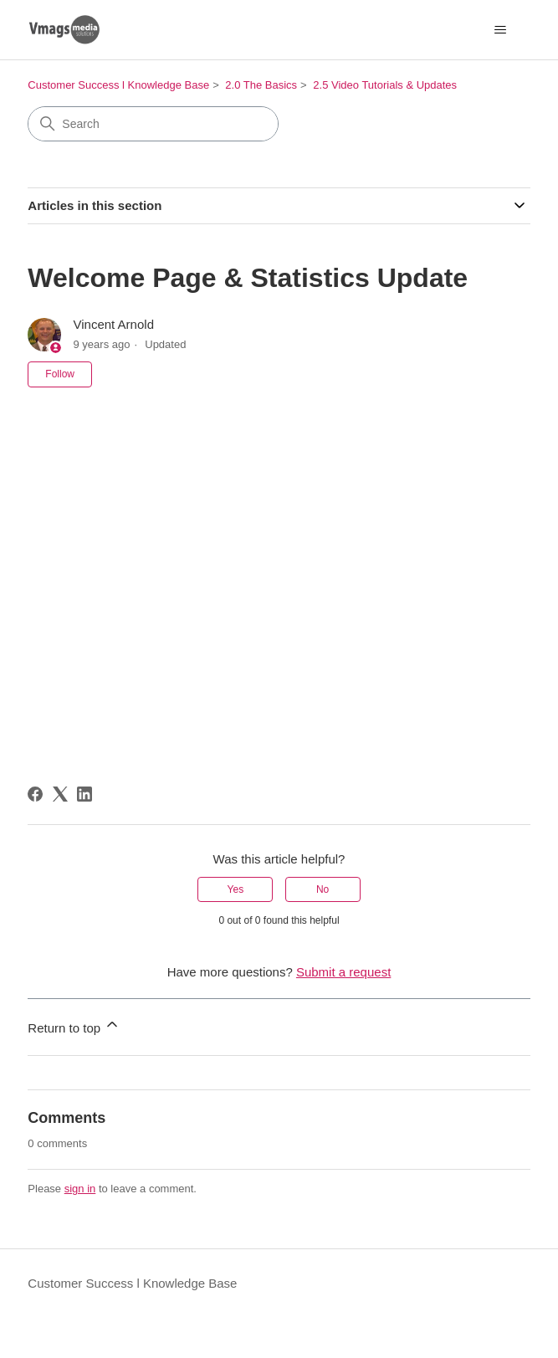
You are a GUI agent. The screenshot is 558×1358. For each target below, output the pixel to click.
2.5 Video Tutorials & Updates (385, 85)
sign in (80, 1188)
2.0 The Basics (261, 85)
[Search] (153, 124)
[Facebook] (35, 794)
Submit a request (343, 972)
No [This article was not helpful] (322, 889)
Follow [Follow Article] (59, 374)
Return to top (74, 1025)
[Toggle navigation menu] (500, 30)
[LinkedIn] (84, 794)
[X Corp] (60, 794)
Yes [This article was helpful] (236, 889)
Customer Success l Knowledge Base (118, 85)
